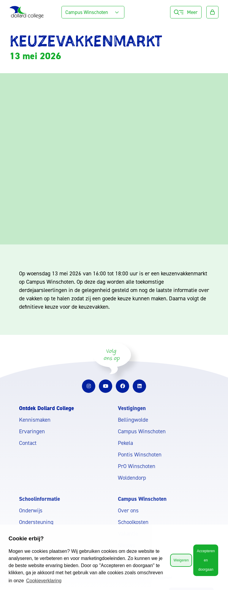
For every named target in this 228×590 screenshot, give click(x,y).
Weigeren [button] (181, 560)
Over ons (128, 510)
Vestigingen (132, 408)
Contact (28, 443)
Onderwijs (30, 510)
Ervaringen (32, 431)
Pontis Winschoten (140, 454)
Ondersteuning (36, 522)
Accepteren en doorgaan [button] (206, 560)
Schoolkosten (133, 522)
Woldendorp (132, 477)
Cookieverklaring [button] (43, 580)
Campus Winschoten (142, 431)
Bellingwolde (133, 419)
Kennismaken (34, 419)
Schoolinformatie (39, 499)
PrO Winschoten (136, 466)
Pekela (125, 443)
